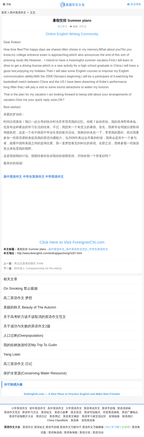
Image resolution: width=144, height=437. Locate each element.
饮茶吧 (126, 427)
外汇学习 (62, 26)
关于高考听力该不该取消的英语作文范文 (34, 317)
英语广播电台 (130, 412)
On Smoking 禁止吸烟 (20, 288)
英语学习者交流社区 (94, 416)
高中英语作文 (18, 12)
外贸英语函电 (111, 412)
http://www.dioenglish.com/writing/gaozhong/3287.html (49, 253)
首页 (4, 12)
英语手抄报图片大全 (21, 416)
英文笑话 (76, 412)
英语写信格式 (92, 412)
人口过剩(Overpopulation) (23, 335)
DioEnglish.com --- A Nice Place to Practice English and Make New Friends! (72, 394)
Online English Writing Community (72, 34)
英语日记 (41, 416)
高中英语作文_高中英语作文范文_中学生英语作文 (78, 249)
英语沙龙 (85, 432)
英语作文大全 (12, 427)
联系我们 (127, 416)
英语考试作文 (92, 408)
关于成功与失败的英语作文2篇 (26, 326)
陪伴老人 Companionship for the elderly (38, 268)
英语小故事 (61, 412)
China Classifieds (57, 420)
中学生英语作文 (33, 176)
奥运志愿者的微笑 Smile (28, 263)
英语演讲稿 (124, 408)
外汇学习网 (112, 427)
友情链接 (114, 416)
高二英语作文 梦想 (17, 298)
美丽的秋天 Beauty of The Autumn (29, 307)
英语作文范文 (12, 412)
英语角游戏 (55, 432)
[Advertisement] (72, 211)
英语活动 (98, 432)
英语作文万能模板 (93, 427)
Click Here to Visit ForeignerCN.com (72, 242)
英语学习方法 (30, 412)
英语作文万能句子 (70, 427)
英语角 (75, 420)
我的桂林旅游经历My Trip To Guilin (30, 345)
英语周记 (54, 416)
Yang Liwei (11, 354)
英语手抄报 (108, 408)
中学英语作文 (54, 176)
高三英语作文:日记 (17, 364)
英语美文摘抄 (71, 416)
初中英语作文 (37, 408)
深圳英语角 (88, 420)
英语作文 (28, 427)
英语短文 (46, 412)
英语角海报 (70, 432)
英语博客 (134, 4)
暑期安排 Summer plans (31, 249)
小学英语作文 (19, 408)
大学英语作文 (74, 408)
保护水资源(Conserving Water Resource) (34, 373)
